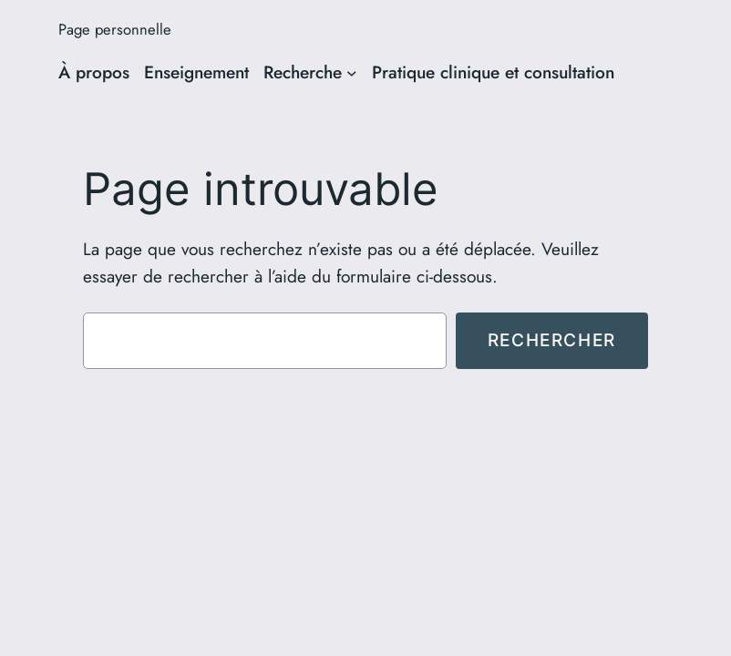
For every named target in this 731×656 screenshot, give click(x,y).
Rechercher (552, 340)
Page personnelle (114, 29)
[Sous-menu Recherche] (351, 72)
